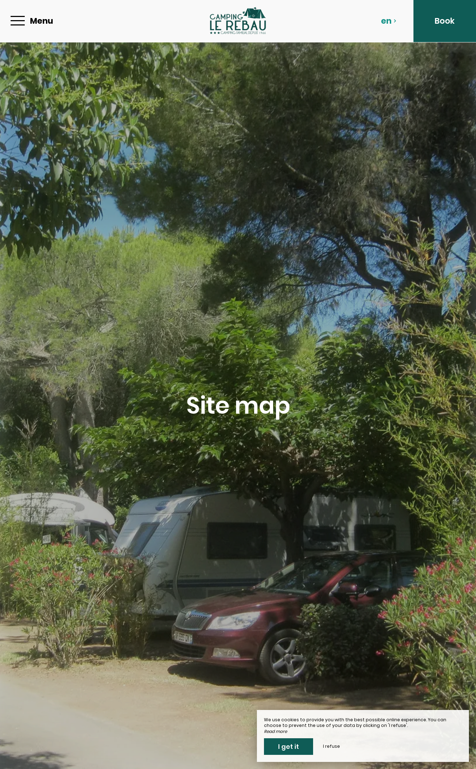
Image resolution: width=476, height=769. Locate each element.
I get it (288, 746)
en (388, 21)
